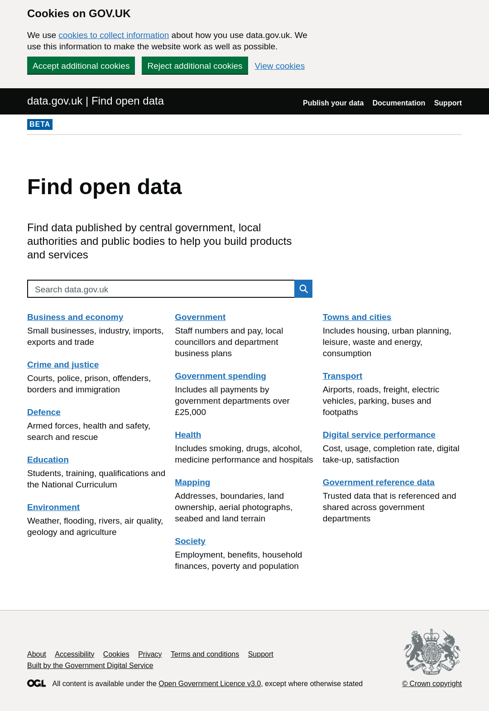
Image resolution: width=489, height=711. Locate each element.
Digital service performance (379, 434)
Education (48, 459)
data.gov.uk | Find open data (95, 101)
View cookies (280, 66)
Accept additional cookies (81, 66)
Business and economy (75, 317)
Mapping (192, 482)
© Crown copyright (432, 683)
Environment (53, 507)
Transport (343, 376)
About (36, 654)
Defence (44, 412)
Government (200, 317)
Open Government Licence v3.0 (209, 683)
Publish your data (333, 103)
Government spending (220, 376)
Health (188, 434)
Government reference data (379, 482)
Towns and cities (357, 317)
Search (301, 288)
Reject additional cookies (194, 66)
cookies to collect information (113, 35)
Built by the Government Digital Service (90, 665)
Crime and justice (63, 364)
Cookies (116, 654)
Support (448, 103)
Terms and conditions (205, 654)
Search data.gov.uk (71, 289)
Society (190, 541)
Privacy (150, 654)
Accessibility (74, 654)
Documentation (399, 103)
